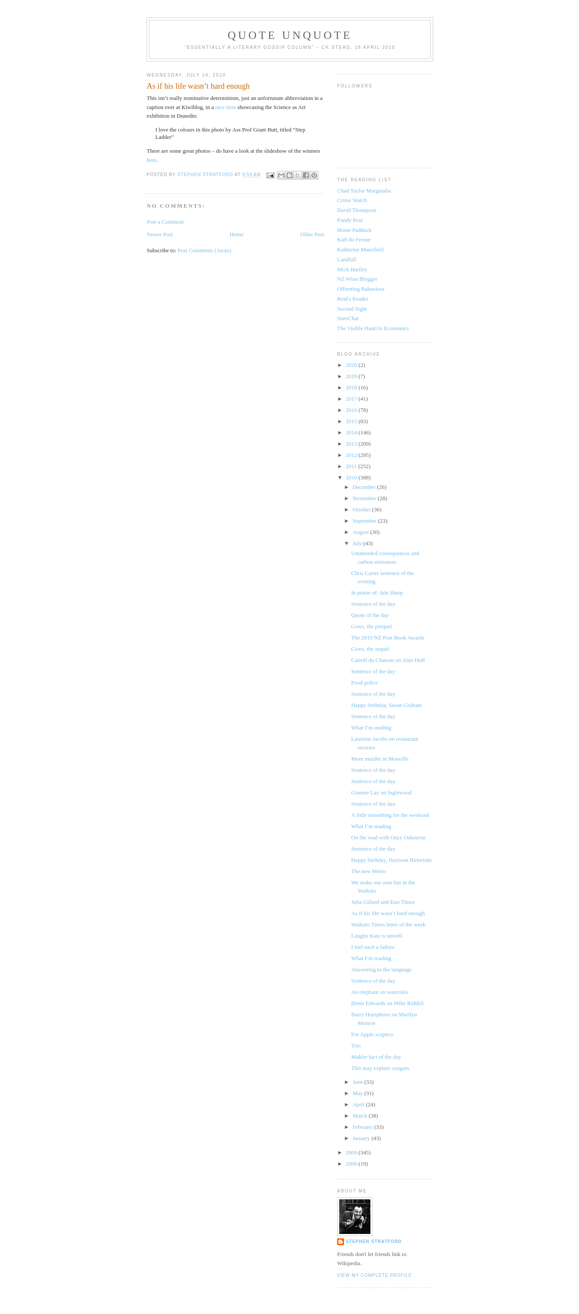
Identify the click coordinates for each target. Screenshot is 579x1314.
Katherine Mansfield (360, 249)
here (151, 160)
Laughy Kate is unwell (376, 935)
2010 (352, 477)
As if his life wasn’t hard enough (388, 913)
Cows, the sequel (370, 649)
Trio (355, 1045)
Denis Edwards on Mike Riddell (387, 1003)
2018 (352, 387)
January (362, 1138)
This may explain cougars (380, 1068)
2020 (352, 365)
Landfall (346, 259)
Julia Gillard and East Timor (383, 902)
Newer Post (160, 234)
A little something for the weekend (390, 815)
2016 (352, 410)
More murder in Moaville (380, 758)
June (358, 1082)
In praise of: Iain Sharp (377, 592)
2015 (352, 421)
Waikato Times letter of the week (388, 924)
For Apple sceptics (372, 1034)
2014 (352, 432)
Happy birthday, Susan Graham (386, 705)
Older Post (312, 234)
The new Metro (368, 871)
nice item (226, 107)
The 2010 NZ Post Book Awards (387, 637)
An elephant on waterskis (379, 992)
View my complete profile (374, 1275)
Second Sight (352, 308)
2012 (352, 455)
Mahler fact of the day (376, 1057)
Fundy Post (350, 220)
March (361, 1115)
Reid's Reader (352, 299)
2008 (352, 1163)
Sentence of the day (373, 604)
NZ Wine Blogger (357, 279)
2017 (352, 398)
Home (237, 234)
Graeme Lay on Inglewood (381, 792)
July (358, 543)
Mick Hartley (352, 269)
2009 (352, 1152)
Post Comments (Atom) (205, 250)
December (365, 487)
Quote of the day (370, 615)
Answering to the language (381, 969)
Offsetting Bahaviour (361, 289)
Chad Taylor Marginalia (364, 190)
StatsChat (348, 318)
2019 (352, 376)
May (358, 1093)
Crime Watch (352, 200)
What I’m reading (371, 727)
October (362, 509)
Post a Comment (165, 221)
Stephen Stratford (374, 1241)
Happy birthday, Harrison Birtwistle (391, 860)
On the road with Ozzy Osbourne (388, 837)
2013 (352, 443)
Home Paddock (354, 230)
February (363, 1127)
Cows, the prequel (371, 626)
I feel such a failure (372, 947)
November (365, 498)
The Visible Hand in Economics (373, 328)
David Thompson (356, 210)
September (365, 520)
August (361, 532)
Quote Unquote (290, 35)
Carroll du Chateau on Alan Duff (388, 660)
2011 (352, 466)
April (359, 1104)
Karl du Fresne (353, 239)
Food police (364, 682)
